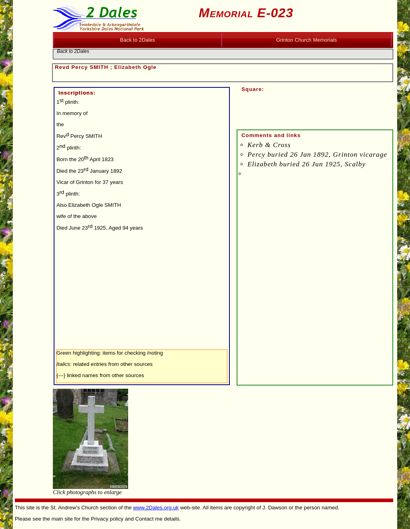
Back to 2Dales (73, 51)
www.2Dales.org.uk (156, 508)
